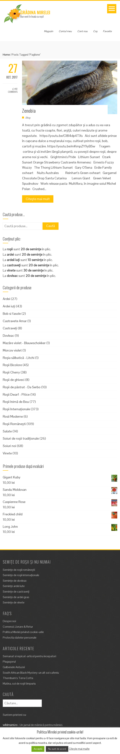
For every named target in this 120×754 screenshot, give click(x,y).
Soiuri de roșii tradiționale (21, 438)
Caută (50, 226)
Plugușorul (9, 661)
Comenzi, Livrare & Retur (18, 627)
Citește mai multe (79, 748)
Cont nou (82, 31)
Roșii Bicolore (12, 365)
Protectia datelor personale (19, 637)
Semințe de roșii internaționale (21, 575)
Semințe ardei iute (14, 586)
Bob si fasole (12, 313)
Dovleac (8, 335)
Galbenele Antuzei (14, 667)
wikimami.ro (10, 725)
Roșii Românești (14, 424)
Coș (95, 31)
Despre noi (9, 621)
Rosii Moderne (13, 416)
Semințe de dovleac (15, 581)
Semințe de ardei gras (16, 597)
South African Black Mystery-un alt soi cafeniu (31, 673)
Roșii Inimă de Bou (16, 402)
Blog (27, 117)
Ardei (6, 299)
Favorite (107, 31)
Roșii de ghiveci (13, 380)
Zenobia (29, 110)
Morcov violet (12, 350)
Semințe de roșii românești (19, 570)
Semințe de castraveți (16, 591)
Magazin (48, 31)
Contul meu (65, 31)
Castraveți (10, 328)
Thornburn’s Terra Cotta (18, 678)
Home (6, 54)
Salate (7, 431)
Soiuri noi (9, 446)
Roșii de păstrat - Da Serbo (21, 387)
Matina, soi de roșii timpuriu (19, 683)
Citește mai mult (38, 199)
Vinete (7, 453)
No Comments (12, 90)
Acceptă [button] (38, 748)
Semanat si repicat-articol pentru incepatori (29, 656)
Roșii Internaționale (16, 409)
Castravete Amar (15, 321)
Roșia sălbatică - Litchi (18, 358)
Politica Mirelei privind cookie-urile (23, 632)
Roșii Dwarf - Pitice (16, 394)
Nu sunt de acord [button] (57, 748)
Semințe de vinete (13, 602)
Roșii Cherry (11, 372)
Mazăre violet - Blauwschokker (24, 343)
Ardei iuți (9, 306)
